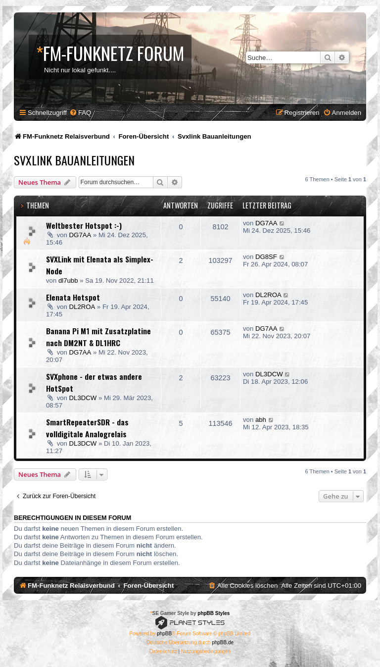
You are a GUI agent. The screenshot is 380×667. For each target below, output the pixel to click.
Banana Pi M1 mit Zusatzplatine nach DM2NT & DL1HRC (98, 337)
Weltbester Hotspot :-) (84, 225)
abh (260, 419)
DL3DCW (83, 398)
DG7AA (80, 235)
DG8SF (266, 256)
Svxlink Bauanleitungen (74, 160)
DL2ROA (82, 306)
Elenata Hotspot (73, 297)
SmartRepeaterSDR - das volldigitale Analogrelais (87, 428)
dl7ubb (68, 280)
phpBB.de (223, 642)
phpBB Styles (213, 613)
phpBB (164, 633)
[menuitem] (80, 112)
